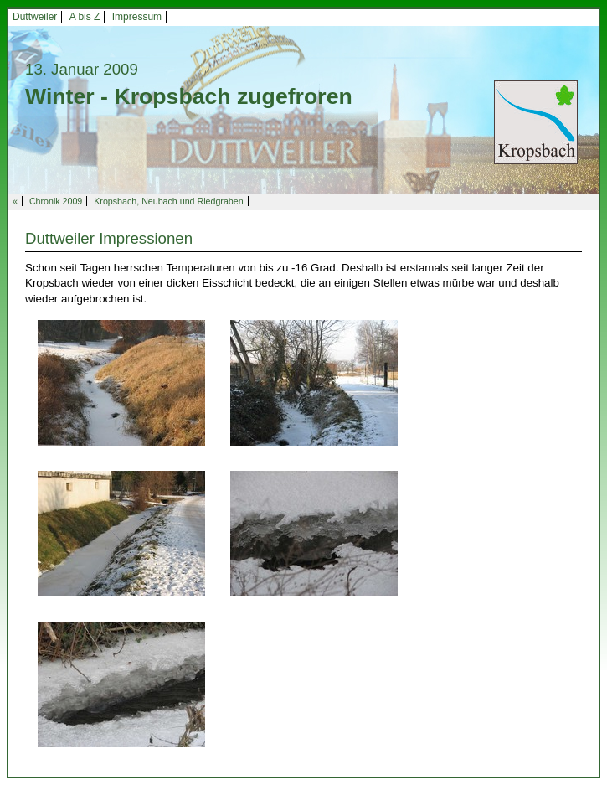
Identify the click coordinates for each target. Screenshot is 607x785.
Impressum (137, 17)
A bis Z (84, 17)
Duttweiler (35, 17)
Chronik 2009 (55, 201)
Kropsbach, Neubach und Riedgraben (168, 201)
